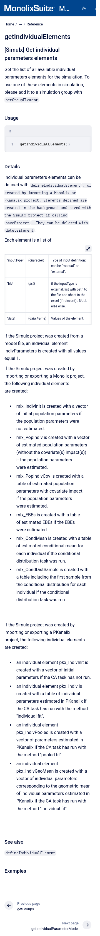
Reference (35, 24)
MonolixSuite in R (64, 9)
